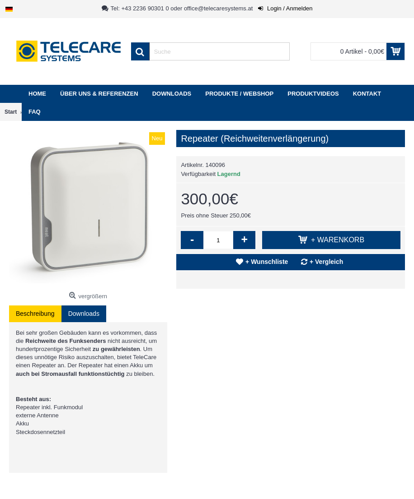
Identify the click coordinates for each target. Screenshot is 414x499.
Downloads (83, 313)
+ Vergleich (326, 261)
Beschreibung (35, 313)
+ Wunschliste (266, 261)
